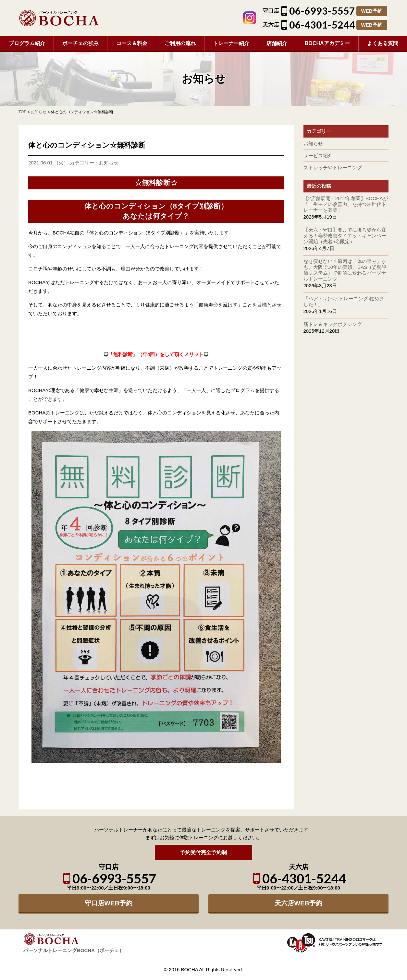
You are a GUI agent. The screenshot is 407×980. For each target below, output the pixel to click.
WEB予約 (371, 11)
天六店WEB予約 (298, 903)
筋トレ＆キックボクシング (332, 324)
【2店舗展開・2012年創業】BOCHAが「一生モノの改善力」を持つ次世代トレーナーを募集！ (345, 204)
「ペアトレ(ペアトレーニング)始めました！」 (344, 301)
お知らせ (108, 162)
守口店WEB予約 (108, 903)
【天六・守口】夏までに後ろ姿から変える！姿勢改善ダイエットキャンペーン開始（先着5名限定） (344, 235)
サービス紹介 (318, 155)
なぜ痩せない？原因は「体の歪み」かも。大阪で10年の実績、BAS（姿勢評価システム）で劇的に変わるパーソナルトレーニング (345, 269)
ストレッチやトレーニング (332, 167)
